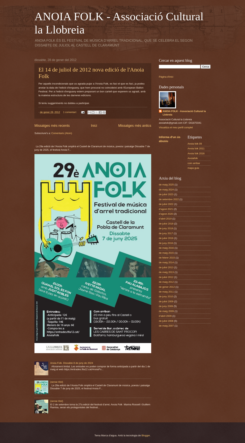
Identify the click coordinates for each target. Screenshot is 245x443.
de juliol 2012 (166, 277)
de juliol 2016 (166, 238)
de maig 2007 (166, 325)
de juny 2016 (166, 243)
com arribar (194, 163)
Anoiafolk (193, 158)
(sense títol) (56, 381)
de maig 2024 (166, 189)
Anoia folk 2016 (196, 153)
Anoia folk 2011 (196, 148)
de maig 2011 (166, 291)
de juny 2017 (166, 233)
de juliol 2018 (166, 223)
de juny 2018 (166, 228)
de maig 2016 (166, 247)
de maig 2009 (166, 311)
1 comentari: (70, 112)
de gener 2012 (167, 286)
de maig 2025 (166, 184)
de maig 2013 (166, 272)
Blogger (145, 435)
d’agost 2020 (166, 213)
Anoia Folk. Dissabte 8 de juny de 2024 (71, 363)
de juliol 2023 (166, 194)
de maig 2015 (166, 252)
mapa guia (193, 168)
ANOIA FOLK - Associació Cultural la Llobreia (184, 113)
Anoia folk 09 (195, 143)
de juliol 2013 (166, 267)
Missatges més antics (134, 126)
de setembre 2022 (169, 199)
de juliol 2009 (166, 301)
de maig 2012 (166, 281)
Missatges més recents (52, 126)
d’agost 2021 (166, 209)
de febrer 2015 (167, 257)
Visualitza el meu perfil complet (176, 127)
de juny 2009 (166, 306)
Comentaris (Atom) (61, 133)
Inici (94, 126)
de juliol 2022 (166, 204)
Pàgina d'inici (166, 76)
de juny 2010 (166, 296)
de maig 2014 (166, 262)
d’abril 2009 (165, 316)
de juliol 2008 (166, 320)
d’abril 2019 (165, 218)
